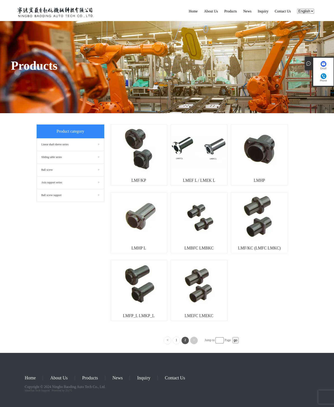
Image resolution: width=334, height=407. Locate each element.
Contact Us (283, 11)
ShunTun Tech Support (37, 390)
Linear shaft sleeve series (55, 144)
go (235, 340)
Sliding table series (51, 157)
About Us (211, 11)
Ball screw (47, 169)
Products (230, 11)
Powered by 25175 (62, 390)
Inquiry (263, 11)
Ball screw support (51, 195)
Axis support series (51, 182)
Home (193, 11)
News (247, 11)
